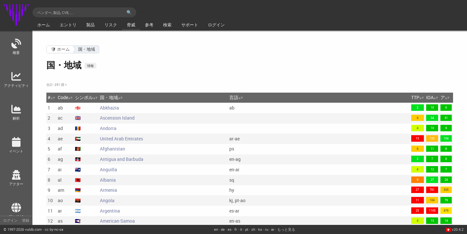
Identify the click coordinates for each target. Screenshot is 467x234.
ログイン (10, 220)
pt (246, 229)
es (230, 229)
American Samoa (117, 221)
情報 (90, 65)
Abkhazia (109, 108)
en (216, 229)
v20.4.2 (457, 229)
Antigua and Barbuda (121, 159)
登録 (25, 220)
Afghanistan (112, 149)
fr (235, 229)
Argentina (110, 211)
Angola (107, 200)
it (241, 229)
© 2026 (23, 229)
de (223, 229)
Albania (108, 180)
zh (253, 229)
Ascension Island (117, 118)
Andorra (108, 128)
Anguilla (108, 169)
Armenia (108, 190)
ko (260, 229)
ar (272, 229)
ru (266, 229)
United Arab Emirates (121, 139)
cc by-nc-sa (54, 229)
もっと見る (286, 229)
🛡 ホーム (60, 49)
